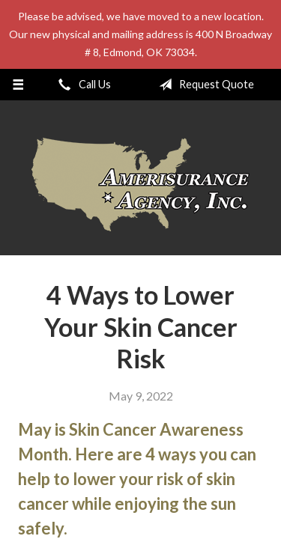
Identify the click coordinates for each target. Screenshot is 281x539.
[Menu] (18, 84)
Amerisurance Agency (140, 184)
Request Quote (203, 84)
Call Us (81, 84)
